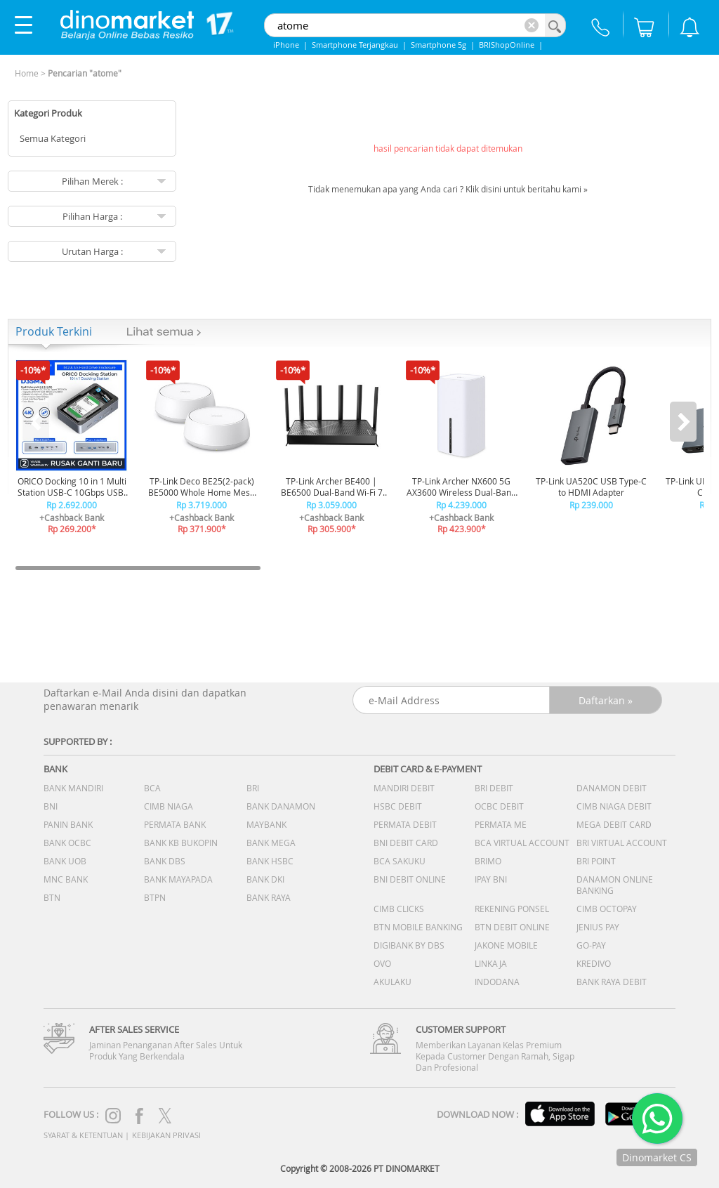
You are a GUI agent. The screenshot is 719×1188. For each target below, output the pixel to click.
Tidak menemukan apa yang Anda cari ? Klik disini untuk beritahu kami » (448, 188)
